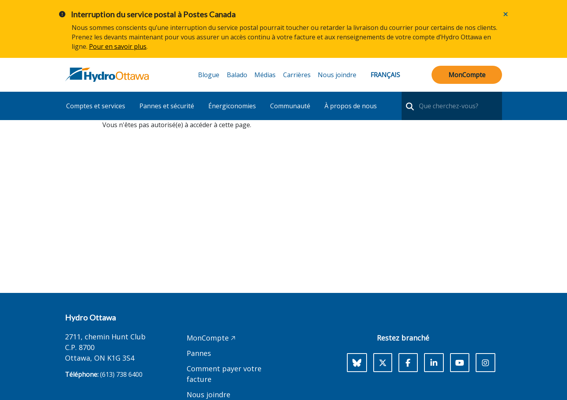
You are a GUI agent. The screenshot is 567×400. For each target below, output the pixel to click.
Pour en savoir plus (117, 46)
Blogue (208, 74)
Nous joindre (337, 74)
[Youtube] (459, 362)
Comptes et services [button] (95, 106)
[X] (382, 362)
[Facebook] (408, 362)
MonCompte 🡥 (211, 338)
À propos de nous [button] (350, 106)
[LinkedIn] (434, 362)
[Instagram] (485, 362)
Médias (265, 74)
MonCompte (466, 74)
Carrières (297, 74)
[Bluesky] (357, 362)
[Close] (505, 14)
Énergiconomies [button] (232, 106)
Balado (237, 74)
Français (385, 74)
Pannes (199, 353)
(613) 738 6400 (121, 374)
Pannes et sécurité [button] (166, 106)
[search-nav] (409, 106)
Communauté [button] (290, 106)
